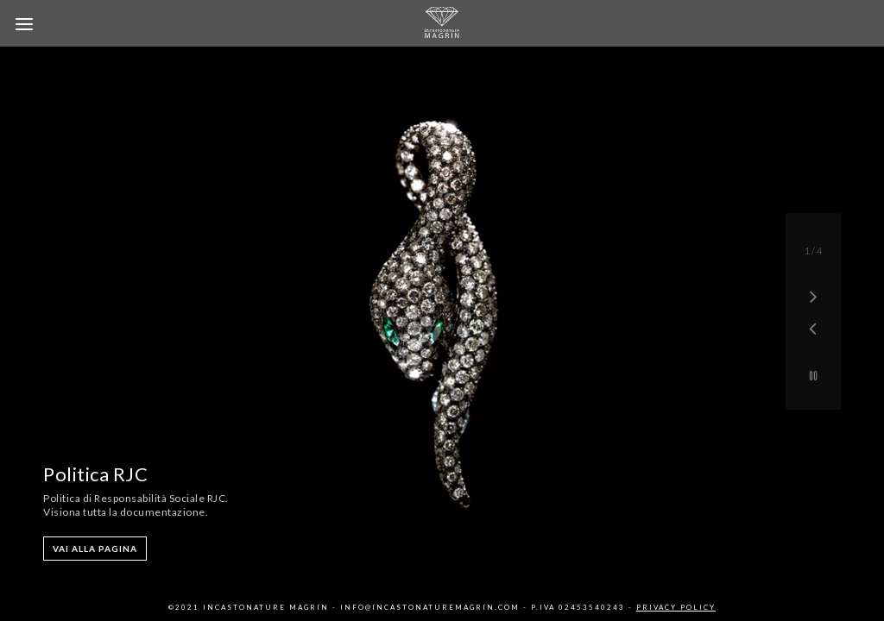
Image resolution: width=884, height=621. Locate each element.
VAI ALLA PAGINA (95, 548)
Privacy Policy (676, 607)
